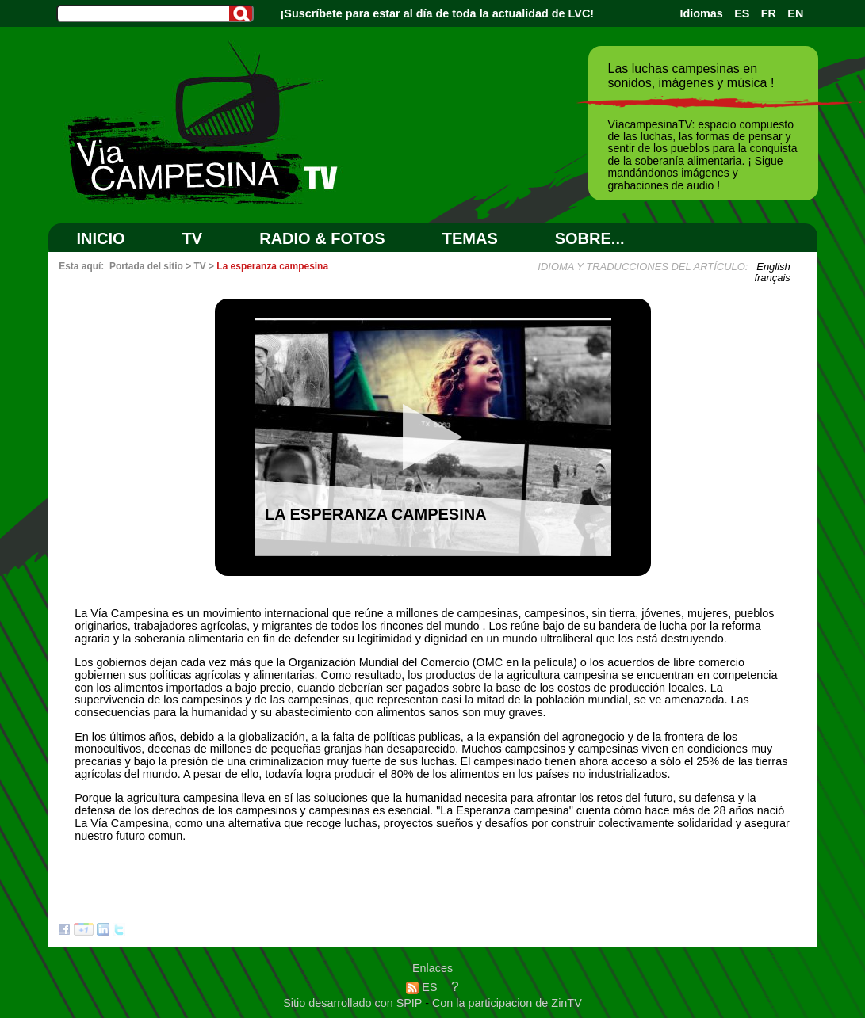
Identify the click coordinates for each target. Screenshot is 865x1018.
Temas (470, 238)
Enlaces (432, 968)
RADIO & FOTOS (322, 238)
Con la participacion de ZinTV (507, 1003)
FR (768, 13)
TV (192, 238)
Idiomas (700, 13)
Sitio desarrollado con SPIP (354, 1003)
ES (741, 13)
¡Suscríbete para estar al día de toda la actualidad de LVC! (438, 13)
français (772, 278)
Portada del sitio (146, 266)
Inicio (101, 238)
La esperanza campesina (272, 266)
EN (795, 13)
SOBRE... (590, 238)
